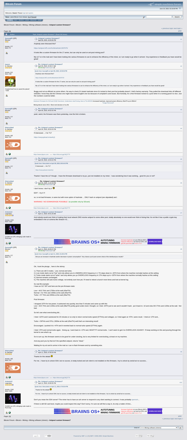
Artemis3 (8, 212)
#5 (181, 159)
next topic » (178, 28)
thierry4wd (9, 127)
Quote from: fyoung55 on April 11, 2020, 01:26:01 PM (51, 254)
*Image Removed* (108, 103)
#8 (181, 249)
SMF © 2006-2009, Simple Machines (101, 436)
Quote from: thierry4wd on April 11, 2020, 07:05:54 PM (51, 386)
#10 (181, 382)
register (30, 13)
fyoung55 (9, 38)
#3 (181, 110)
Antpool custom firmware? (60, 25)
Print (179, 31)
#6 (181, 183)
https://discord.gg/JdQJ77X (61, 154)
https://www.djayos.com (41, 154)
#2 (181, 66)
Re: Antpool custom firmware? (50, 64)
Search (21, 20)
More (39, 20)
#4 (181, 128)
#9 (181, 352)
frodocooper (49, 67)
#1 (181, 39)
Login (27, 20)
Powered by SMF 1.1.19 (81, 436)
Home (10, 20)
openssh (135, 400)
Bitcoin (18, 25)
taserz (7, 64)
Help (15, 20)
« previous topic (167, 28)
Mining (25, 25)
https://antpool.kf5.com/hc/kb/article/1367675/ (51, 48)
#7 (181, 213)
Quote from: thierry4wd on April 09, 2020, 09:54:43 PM (51, 163)
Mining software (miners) (38, 25)
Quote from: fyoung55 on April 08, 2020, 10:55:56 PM (51, 71)
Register (33, 20)
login (24, 13)
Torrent (34, 17)
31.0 (29, 17)
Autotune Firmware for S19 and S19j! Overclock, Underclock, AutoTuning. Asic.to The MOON (63, 101)
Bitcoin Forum (9, 25)
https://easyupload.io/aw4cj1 (44, 137)
